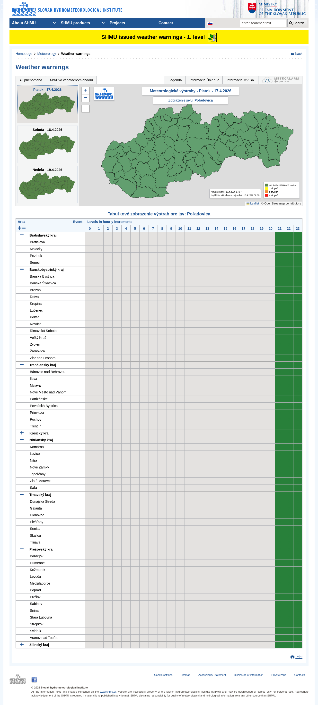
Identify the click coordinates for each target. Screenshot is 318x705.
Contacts (299, 674)
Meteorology (46, 54)
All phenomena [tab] (30, 80)
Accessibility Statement (212, 674)
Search (298, 23)
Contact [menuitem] (166, 23)
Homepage (24, 54)
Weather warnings (75, 54)
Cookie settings (163, 674)
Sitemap (185, 674)
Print (298, 657)
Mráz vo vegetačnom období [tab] (71, 80)
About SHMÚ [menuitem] (24, 23)
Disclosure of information (248, 674)
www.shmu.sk (108, 691)
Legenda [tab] (175, 80)
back (298, 54)
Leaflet (253, 203)
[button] (85, 90)
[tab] (280, 80)
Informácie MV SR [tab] (240, 80)
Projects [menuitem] (117, 23)
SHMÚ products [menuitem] (75, 23)
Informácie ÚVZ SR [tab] (204, 80)
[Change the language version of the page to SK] (210, 23)
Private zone (278, 674)
